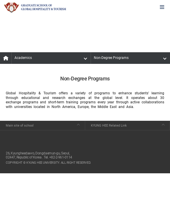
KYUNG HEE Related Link (109, 125)
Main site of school (20, 125)
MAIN (6, 58)
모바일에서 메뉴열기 (162, 7)
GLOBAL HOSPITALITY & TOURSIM (35, 7)
